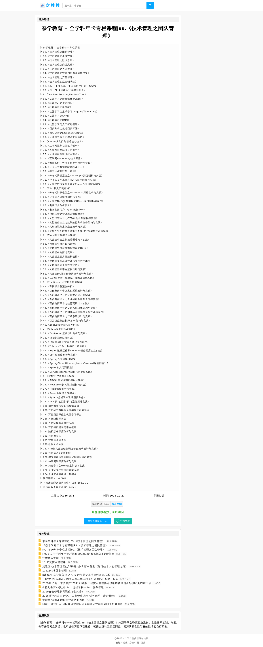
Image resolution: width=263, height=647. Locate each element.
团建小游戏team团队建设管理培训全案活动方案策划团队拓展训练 (82, 604)
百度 (143, 642)
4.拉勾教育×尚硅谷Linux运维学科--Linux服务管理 (73, 587)
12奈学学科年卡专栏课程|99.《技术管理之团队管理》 (75, 545)
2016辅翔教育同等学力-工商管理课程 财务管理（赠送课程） (79, 595)
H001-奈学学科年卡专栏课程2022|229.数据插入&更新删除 (78, 553)
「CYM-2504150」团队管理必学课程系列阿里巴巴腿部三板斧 (80, 579)
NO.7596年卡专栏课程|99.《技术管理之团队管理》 (73, 549)
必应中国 (134, 642)
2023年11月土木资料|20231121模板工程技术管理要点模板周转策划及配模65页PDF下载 (96, 583)
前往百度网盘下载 (97, 521)
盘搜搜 (135, 638)
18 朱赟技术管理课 (54, 562)
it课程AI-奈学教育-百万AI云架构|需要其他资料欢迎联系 (76, 574)
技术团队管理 (50, 558)
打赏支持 (125, 521)
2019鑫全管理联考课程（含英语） (63, 591)
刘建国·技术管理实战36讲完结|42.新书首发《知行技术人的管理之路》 (85, 566)
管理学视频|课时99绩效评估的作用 (63, 599)
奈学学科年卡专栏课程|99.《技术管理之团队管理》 (73, 541)
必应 (125, 642)
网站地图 (143, 638)
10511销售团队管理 (54, 570)
